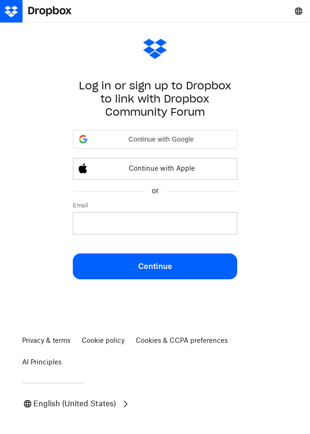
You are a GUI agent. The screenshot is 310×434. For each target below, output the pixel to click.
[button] (155, 139)
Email (80, 205)
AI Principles (42, 362)
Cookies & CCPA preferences (182, 341)
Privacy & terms (46, 341)
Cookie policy (103, 341)
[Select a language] (298, 11)
